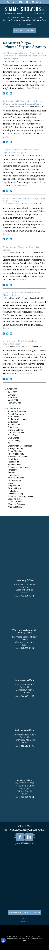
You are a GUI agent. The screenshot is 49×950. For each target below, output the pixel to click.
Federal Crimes (15, 464)
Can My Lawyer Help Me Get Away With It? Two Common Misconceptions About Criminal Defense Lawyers (24, 55)
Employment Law (15, 448)
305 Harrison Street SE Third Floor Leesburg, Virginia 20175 (24, 706)
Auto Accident (14, 417)
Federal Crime (14, 462)
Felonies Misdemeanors (18, 467)
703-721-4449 (27, 814)
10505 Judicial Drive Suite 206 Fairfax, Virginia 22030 (24, 908)
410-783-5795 (27, 864)
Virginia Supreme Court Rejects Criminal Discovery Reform (21, 294)
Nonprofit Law (14, 486)
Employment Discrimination (20, 446)
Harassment (13, 475)
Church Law (13, 427)
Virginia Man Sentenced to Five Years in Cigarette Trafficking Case (21, 151)
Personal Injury (14, 488)
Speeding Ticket (15, 499)
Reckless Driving (15, 494)
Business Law (14, 425)
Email (20, 2)
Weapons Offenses (16, 504)
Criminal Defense (15, 430)
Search (27, 2)
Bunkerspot (13, 422)
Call (14, 2)
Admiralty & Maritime (17, 411)
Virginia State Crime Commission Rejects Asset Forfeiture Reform (24, 200)
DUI (9, 443)
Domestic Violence (16, 432)
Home (8, 2)
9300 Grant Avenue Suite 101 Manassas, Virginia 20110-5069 (24, 806)
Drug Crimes (13, 435)
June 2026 (12, 392)
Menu (38, 2)
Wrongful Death (15, 507)
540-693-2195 (27, 766)
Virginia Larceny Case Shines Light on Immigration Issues (20, 342)
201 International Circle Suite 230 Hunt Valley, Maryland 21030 (24, 856)
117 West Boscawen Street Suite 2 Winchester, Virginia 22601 (24, 759)
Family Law (13, 459)
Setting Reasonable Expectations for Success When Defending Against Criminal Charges (22, 102)
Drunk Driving (14, 441)
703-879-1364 (27, 714)
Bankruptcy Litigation (17, 419)
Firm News (12, 470)
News (10, 483)
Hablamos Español (24, 30)
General (11, 472)
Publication (13, 491)
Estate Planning (15, 451)
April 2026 (12, 397)
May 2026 (12, 395)
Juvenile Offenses (16, 478)
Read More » (33, 88)
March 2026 (13, 400)
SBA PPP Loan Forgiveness (20, 496)
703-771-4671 (24, 24)
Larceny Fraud (14, 480)
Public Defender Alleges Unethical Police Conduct (21, 248)
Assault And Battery (16, 414)
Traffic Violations (15, 502)
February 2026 (14, 403)
